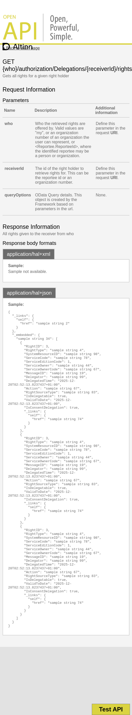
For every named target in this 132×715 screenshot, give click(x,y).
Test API (111, 709)
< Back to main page (21, 48)
